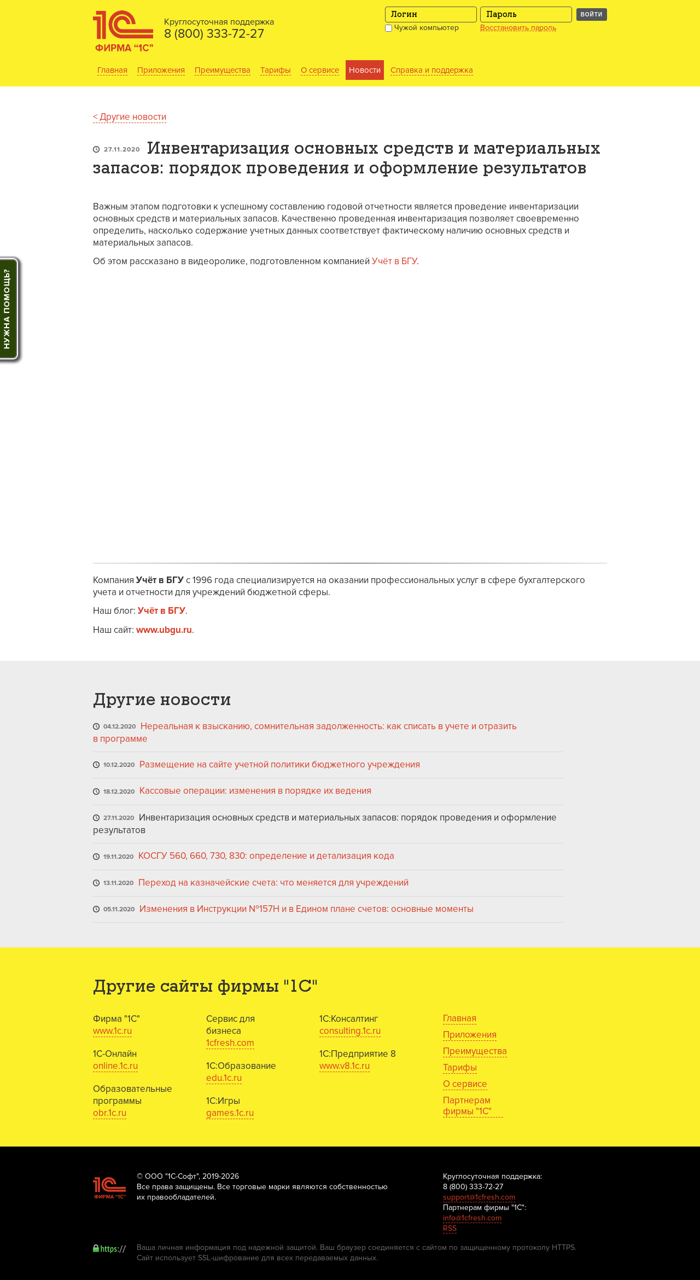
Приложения (161, 70)
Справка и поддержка (431, 70)
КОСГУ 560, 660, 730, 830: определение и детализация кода (266, 856)
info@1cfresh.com (472, 1218)
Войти (592, 14)
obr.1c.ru (109, 1113)
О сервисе (320, 70)
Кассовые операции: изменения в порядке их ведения (255, 790)
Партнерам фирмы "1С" (467, 1106)
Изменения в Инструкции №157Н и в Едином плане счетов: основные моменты (306, 909)
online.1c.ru (115, 1066)
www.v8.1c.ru (344, 1066)
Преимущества (222, 70)
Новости (365, 70)
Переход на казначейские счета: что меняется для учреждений (273, 882)
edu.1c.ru (224, 1078)
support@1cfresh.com (479, 1197)
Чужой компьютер (422, 27)
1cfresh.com (230, 1043)
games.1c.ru (230, 1113)
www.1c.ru (112, 1031)
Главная (112, 70)
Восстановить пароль (518, 28)
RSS (450, 1228)
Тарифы (275, 70)
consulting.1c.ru (350, 1031)
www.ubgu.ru (164, 630)
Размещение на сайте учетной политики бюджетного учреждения (279, 764)
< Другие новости (129, 117)
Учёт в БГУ (394, 261)
